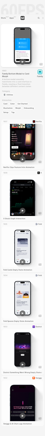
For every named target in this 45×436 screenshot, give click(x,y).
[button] (22, 62)
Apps (11, 18)
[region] (22, 45)
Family (40, 76)
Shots (3, 18)
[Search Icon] (38, 18)
